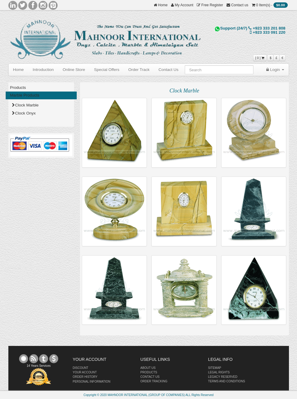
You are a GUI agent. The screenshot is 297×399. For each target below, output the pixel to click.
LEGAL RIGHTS (219, 372)
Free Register (210, 5)
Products (18, 87)
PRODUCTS (148, 372)
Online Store (74, 69)
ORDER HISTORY (85, 376)
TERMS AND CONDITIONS (226, 381)
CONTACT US (149, 376)
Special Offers (106, 69)
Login (275, 69)
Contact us (237, 5)
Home (160, 5)
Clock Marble (25, 105)
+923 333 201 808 (266, 28)
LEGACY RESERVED (222, 376)
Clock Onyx (24, 113)
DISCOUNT (80, 367)
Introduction (43, 69)
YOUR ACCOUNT (85, 372)
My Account (182, 5)
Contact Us (168, 69)
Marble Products (24, 95)
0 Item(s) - (270, 5)
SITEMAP (214, 367)
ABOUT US (148, 367)
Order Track (139, 69)
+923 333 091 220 (267, 32)
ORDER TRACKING (153, 381)
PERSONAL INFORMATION (91, 381)
